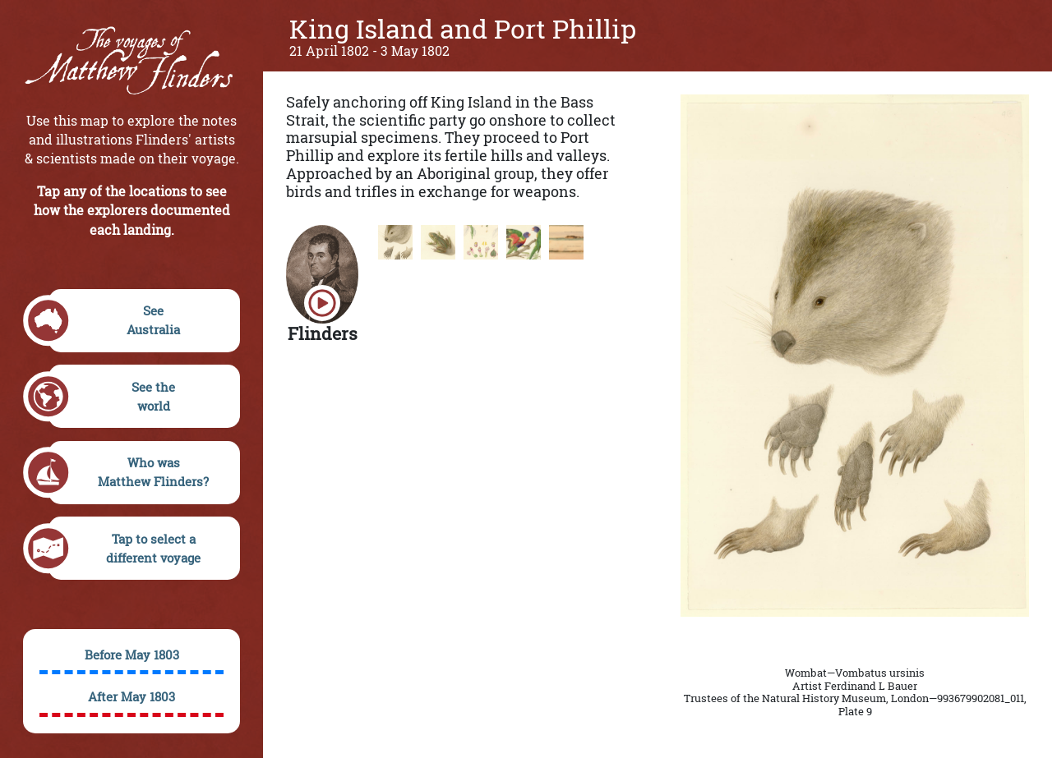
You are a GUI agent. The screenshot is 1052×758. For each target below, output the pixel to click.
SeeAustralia (114, 321)
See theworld (112, 396)
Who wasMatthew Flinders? (129, 472)
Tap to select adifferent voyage (124, 548)
